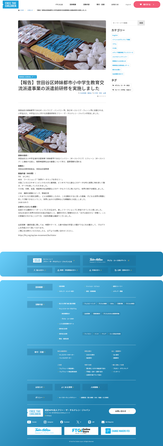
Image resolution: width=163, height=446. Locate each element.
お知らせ (115, 4)
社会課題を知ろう (117, 74)
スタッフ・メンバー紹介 (66, 291)
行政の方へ (96, 270)
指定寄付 (89, 358)
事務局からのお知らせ (119, 61)
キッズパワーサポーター (66, 355)
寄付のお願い (116, 70)
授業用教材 (96, 314)
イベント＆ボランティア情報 (121, 39)
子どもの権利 (103, 303)
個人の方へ (40, 270)
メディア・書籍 (117, 291)
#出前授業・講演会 (86, 93)
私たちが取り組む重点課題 (67, 303)
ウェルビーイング (89, 303)
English (115, 35)
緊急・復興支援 (64, 339)
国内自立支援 (63, 329)
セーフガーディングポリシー (68, 397)
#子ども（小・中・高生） (123, 85)
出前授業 (87, 314)
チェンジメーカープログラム (68, 309)
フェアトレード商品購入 (66, 368)
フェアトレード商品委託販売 (68, 372)
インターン (116, 372)
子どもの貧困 (130, 303)
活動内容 (86, 4)
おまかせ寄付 (90, 355)
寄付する (147, 4)
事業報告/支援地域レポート (120, 65)
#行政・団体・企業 (100, 93)
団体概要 (73, 4)
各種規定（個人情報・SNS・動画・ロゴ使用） (95, 397)
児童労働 (120, 303)
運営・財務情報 (91, 291)
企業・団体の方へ (123, 270)
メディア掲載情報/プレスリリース (122, 52)
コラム (114, 44)
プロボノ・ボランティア (120, 368)
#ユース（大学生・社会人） (123, 90)
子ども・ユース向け (68, 319)
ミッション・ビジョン (93, 286)
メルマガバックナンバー (119, 57)
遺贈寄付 (116, 358)
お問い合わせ (120, 411)
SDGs (112, 303)
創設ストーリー (118, 286)
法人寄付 (116, 355)
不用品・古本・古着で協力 (94, 372)
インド (97, 334)
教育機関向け (66, 314)
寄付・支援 (100, 4)
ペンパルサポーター (65, 358)
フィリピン (87, 334)
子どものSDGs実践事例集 (111, 314)
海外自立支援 (63, 334)
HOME (21, 10)
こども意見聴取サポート (66, 324)
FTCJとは (59, 4)
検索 (141, 22)
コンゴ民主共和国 (115, 334)
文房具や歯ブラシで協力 (93, 375)
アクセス (49, 416)
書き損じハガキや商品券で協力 (95, 368)
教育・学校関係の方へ (68, 270)
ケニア (104, 334)
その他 (114, 48)
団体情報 (62, 286)
